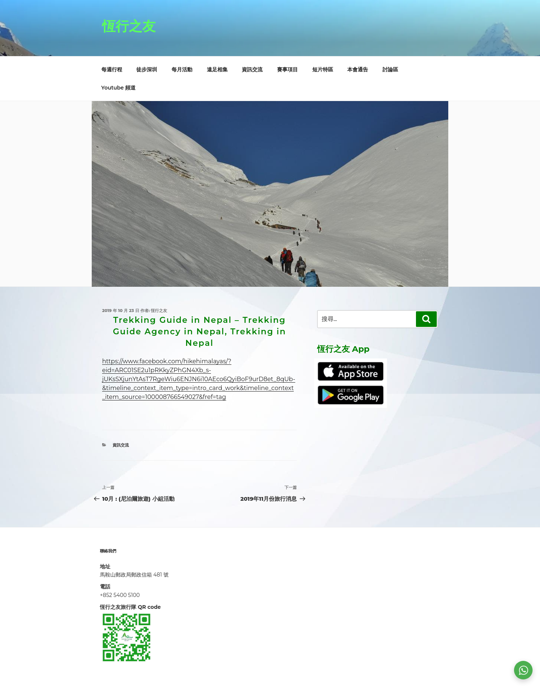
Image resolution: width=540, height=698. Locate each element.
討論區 (390, 69)
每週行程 (111, 69)
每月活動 (182, 69)
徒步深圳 (146, 69)
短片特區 (322, 69)
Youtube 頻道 (118, 87)
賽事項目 (287, 69)
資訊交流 (252, 69)
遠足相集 (217, 69)
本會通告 (357, 69)
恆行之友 (129, 26)
